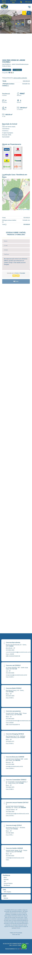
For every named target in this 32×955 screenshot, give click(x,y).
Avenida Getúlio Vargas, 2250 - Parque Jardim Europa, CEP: (16, 714)
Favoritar (6, 69)
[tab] (24, 13)
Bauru (5, 877)
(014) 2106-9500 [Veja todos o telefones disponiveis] (13, 1)
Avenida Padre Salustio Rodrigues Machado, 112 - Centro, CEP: (16, 807)
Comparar (17, 69)
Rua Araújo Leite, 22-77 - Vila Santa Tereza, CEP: (15, 828)
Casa (3, 64)
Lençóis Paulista (8, 883)
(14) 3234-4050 (10, 695)
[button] (21, 1)
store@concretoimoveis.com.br (14, 766)
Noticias (6, 898)
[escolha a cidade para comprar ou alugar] (28, 1)
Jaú (5, 881)
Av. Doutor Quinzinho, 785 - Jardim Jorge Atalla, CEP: (17, 668)
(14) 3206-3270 (10, 787)
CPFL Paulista (7, 891)
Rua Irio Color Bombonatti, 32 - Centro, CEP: (16, 645)
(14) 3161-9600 (10, 833)
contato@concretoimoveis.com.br (15, 857)
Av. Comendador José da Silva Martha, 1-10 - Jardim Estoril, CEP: (17, 782)
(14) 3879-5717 (10, 741)
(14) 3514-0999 (10, 764)
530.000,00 (26, 81)
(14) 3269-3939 (10, 811)
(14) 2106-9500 (10, 718)
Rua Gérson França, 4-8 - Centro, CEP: (15, 691)
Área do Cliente (4, 1)
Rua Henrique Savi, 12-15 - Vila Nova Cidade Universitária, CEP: (15, 736)
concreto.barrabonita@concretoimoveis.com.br (18, 652)
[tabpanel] (16, 22)
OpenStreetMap (26, 209)
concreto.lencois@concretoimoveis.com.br (17, 813)
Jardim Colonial (16, 64)
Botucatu (6, 879)
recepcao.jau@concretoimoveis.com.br (16, 675)
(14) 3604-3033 (10, 650)
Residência (8, 64)
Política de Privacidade (16, 932)
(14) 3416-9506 (10, 673)
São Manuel (7, 885)
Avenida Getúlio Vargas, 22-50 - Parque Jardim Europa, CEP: (16, 851)
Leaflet (19, 209)
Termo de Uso (16, 934)
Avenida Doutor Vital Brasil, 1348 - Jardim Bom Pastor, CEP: (17, 759)
